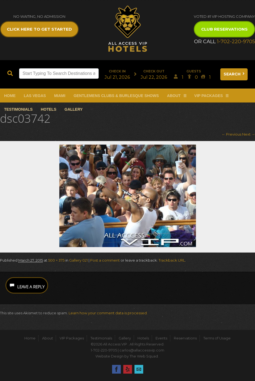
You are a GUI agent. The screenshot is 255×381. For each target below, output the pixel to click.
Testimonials (18, 109)
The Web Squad (144, 356)
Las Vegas (35, 95)
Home (10, 95)
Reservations (185, 338)
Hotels (48, 109)
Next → (248, 134)
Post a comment (105, 260)
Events (161, 338)
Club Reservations (224, 29)
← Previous (231, 134)
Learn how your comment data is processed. (108, 313)
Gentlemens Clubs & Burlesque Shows (116, 95)
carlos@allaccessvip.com (141, 350)
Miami (59, 95)
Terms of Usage (217, 338)
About (174, 95)
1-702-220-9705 (236, 42)
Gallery (74, 109)
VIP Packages (208, 95)
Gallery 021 (78, 260)
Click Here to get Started (39, 29)
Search (234, 74)
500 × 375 (56, 260)
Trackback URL (172, 260)
